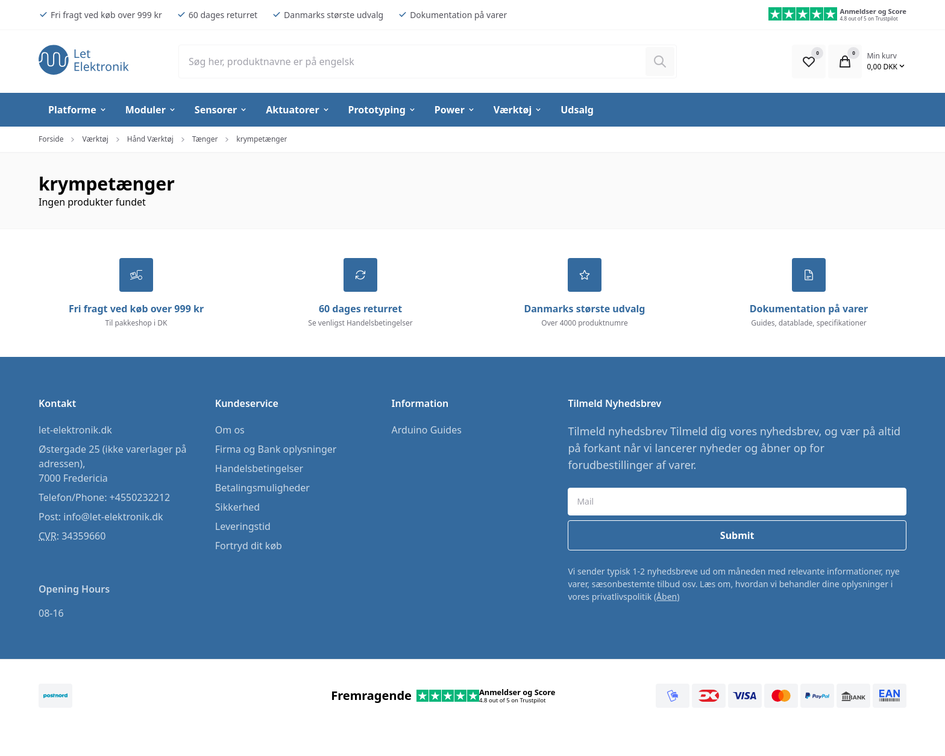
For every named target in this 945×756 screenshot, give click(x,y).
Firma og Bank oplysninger (276, 449)
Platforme (77, 109)
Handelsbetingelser (259, 468)
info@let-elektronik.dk (113, 516)
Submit (737, 535)
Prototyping (382, 109)
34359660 (83, 536)
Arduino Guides (427, 429)
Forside (51, 139)
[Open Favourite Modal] (809, 61)
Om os (230, 429)
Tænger (205, 139)
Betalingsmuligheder (262, 487)
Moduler (151, 109)
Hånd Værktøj (150, 139)
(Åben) (667, 596)
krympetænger (261, 139)
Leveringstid (243, 526)
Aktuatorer (298, 109)
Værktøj (518, 109)
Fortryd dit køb (248, 545)
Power (455, 109)
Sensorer (221, 109)
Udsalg (577, 109)
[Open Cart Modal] (845, 61)
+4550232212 (140, 497)
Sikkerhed (237, 507)
